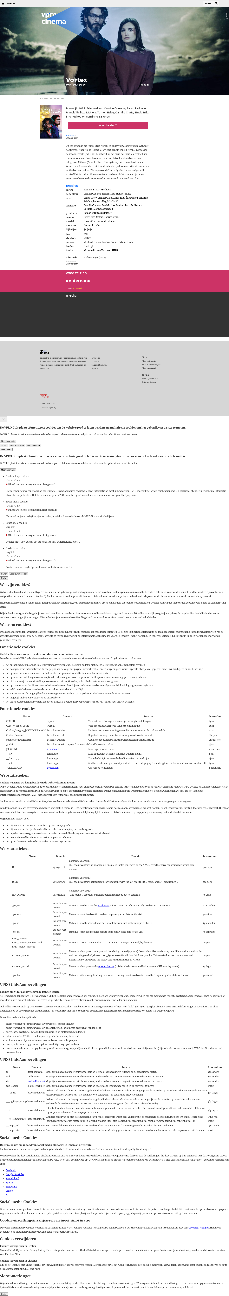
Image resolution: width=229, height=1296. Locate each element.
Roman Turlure (91, 213)
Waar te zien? (108, 125)
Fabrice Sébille (112, 217)
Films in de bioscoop (150, 364)
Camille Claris (105, 197)
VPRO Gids (46, 403)
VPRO (53, 403)
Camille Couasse (92, 193)
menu (11, 3)
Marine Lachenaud (103, 209)
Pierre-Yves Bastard (93, 217)
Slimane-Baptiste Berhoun (97, 189)
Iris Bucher (105, 213)
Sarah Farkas (108, 193)
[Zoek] (202, 3)
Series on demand (149, 382)
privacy (53, 408)
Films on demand (149, 368)
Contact (94, 361)
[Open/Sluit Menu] (3, 3)
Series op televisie (149, 378)
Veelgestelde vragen (99, 365)
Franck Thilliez (123, 193)
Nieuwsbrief (95, 358)
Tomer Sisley (90, 197)
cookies (45, 408)
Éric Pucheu (132, 197)
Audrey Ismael (108, 221)
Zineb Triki (119, 197)
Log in (93, 368)
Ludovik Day (99, 201)
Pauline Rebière (92, 225)
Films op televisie (149, 361)
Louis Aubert (123, 205)
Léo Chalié (112, 201)
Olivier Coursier (92, 221)
